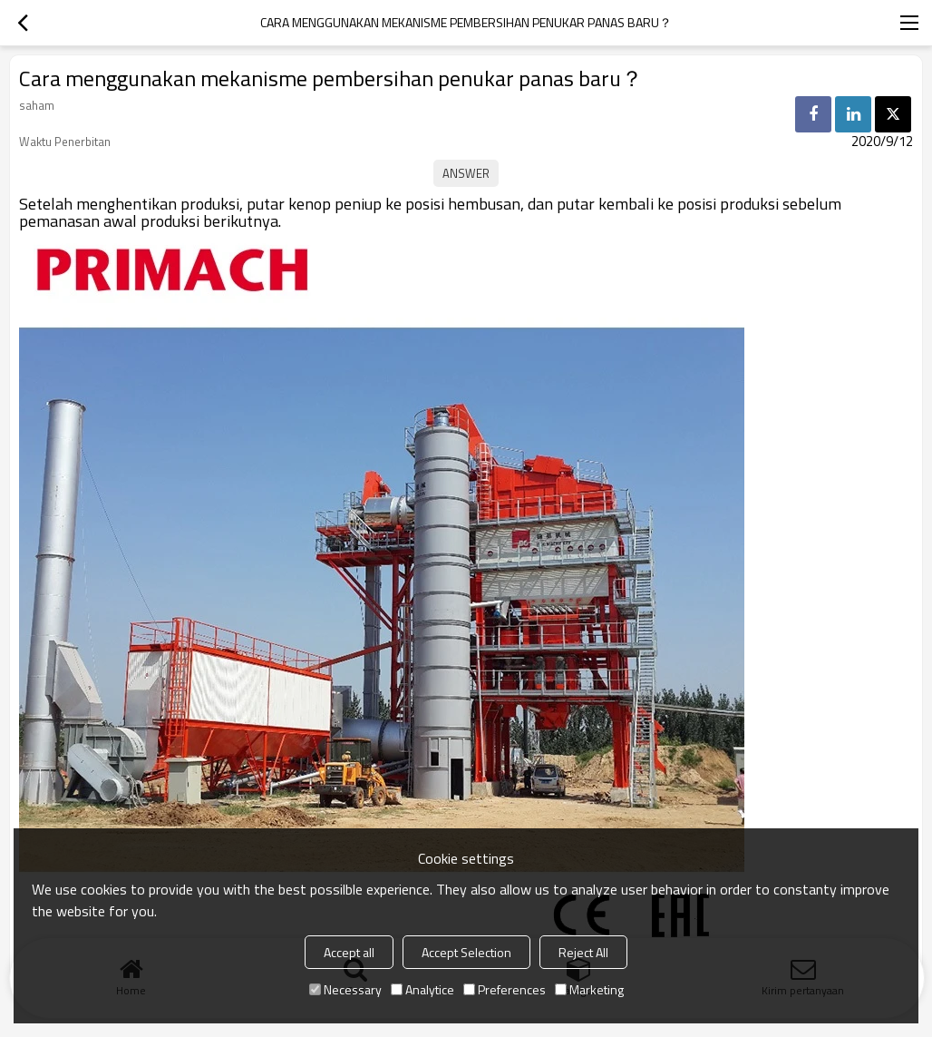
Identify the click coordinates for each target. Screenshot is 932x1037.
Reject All (583, 952)
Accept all (349, 952)
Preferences (504, 989)
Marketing (589, 989)
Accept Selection (466, 952)
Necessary (345, 989)
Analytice (422, 989)
